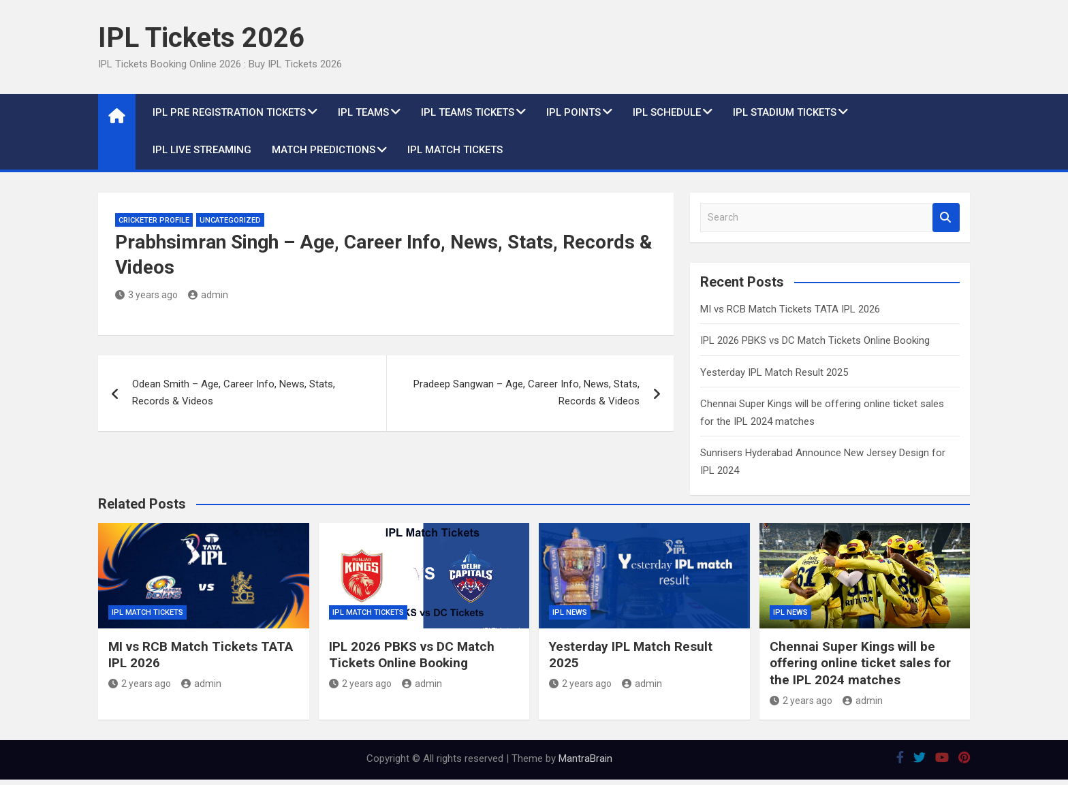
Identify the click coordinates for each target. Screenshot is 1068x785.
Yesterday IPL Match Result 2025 (774, 372)
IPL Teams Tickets (467, 112)
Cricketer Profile (154, 220)
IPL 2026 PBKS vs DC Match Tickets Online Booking (815, 340)
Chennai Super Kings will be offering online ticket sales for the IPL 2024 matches (860, 663)
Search (946, 217)
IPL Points (573, 112)
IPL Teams (363, 112)
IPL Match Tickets (455, 150)
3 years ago (146, 294)
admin (208, 294)
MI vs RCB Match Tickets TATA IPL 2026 (790, 309)
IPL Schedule (667, 112)
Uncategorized (230, 220)
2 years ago (139, 683)
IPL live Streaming (202, 150)
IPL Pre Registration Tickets (229, 112)
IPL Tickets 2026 (201, 38)
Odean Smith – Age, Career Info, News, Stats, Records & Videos (233, 393)
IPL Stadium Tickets (784, 112)
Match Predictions (323, 150)
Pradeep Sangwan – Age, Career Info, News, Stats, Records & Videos (526, 393)
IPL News (569, 612)
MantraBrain (585, 758)
